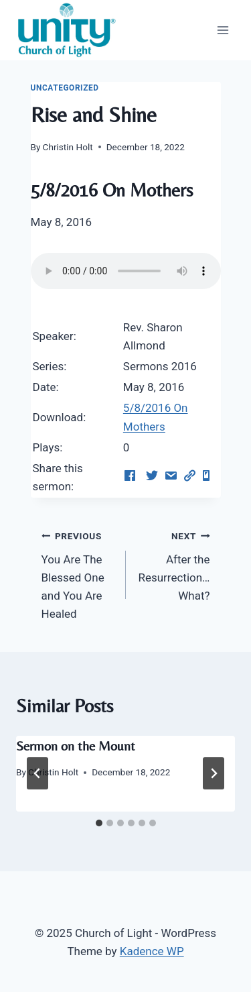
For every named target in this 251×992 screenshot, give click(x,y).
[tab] (99, 823)
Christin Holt (68, 147)
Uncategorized (65, 88)
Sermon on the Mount (75, 745)
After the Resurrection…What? (173, 564)
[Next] (213, 773)
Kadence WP (152, 951)
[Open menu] (222, 29)
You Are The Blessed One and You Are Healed (77, 573)
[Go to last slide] (37, 773)
